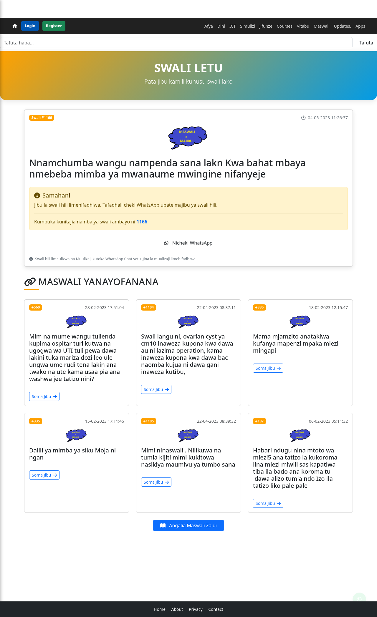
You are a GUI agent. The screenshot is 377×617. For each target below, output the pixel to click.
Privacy (196, 609)
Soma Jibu (44, 396)
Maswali (321, 26)
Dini (221, 26)
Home (160, 609)
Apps (360, 26)
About (177, 609)
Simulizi (247, 26)
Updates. (342, 26)
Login (30, 25)
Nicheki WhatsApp (188, 242)
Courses (284, 26)
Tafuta (366, 42)
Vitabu (303, 26)
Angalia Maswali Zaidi (188, 525)
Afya (208, 26)
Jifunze (265, 26)
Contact (215, 609)
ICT (232, 26)
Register (54, 25)
